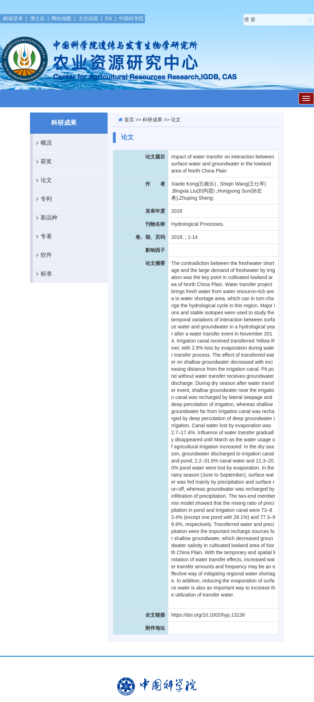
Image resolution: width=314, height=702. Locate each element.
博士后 (37, 18)
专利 (42, 199)
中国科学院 (131, 18)
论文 (42, 180)
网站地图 (61, 18)
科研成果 (152, 119)
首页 (129, 119)
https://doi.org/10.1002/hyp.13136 (208, 615)
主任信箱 (88, 18)
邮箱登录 (13, 18)
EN (108, 18)
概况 (42, 143)
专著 (42, 236)
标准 (42, 274)
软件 (42, 255)
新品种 (45, 217)
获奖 (42, 161)
